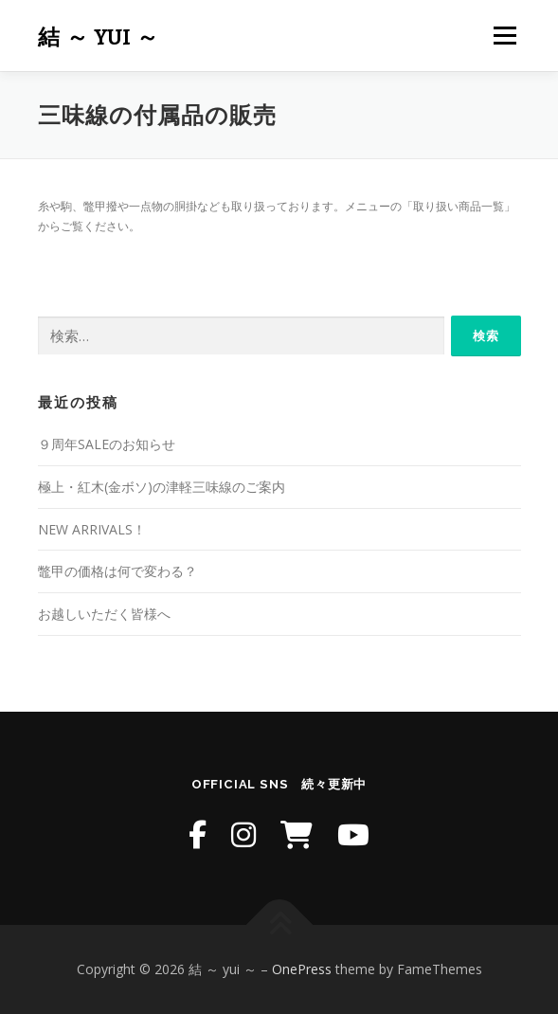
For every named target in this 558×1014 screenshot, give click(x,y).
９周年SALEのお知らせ (106, 444)
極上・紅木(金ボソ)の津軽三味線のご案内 (161, 487)
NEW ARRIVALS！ (92, 529)
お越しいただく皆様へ (104, 614)
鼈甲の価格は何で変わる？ (117, 571)
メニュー (504, 35)
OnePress (302, 969)
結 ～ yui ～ (98, 37)
